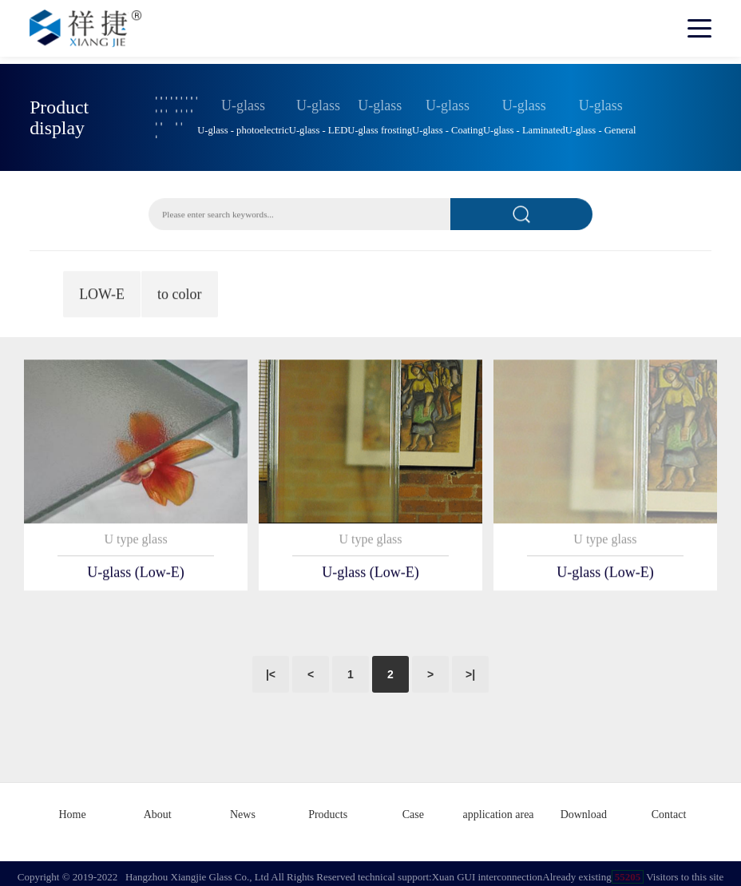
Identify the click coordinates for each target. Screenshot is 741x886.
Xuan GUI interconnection (487, 870)
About (158, 808)
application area (498, 808)
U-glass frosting (379, 126)
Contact (669, 808)
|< (270, 669)
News (243, 808)
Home (71, 808)
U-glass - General (600, 126)
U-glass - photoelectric (243, 126)
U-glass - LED (318, 126)
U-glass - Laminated (524, 126)
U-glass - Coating (447, 126)
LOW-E (102, 292)
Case (413, 808)
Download (584, 808)
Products (327, 808)
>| (470, 669)
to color (179, 292)
